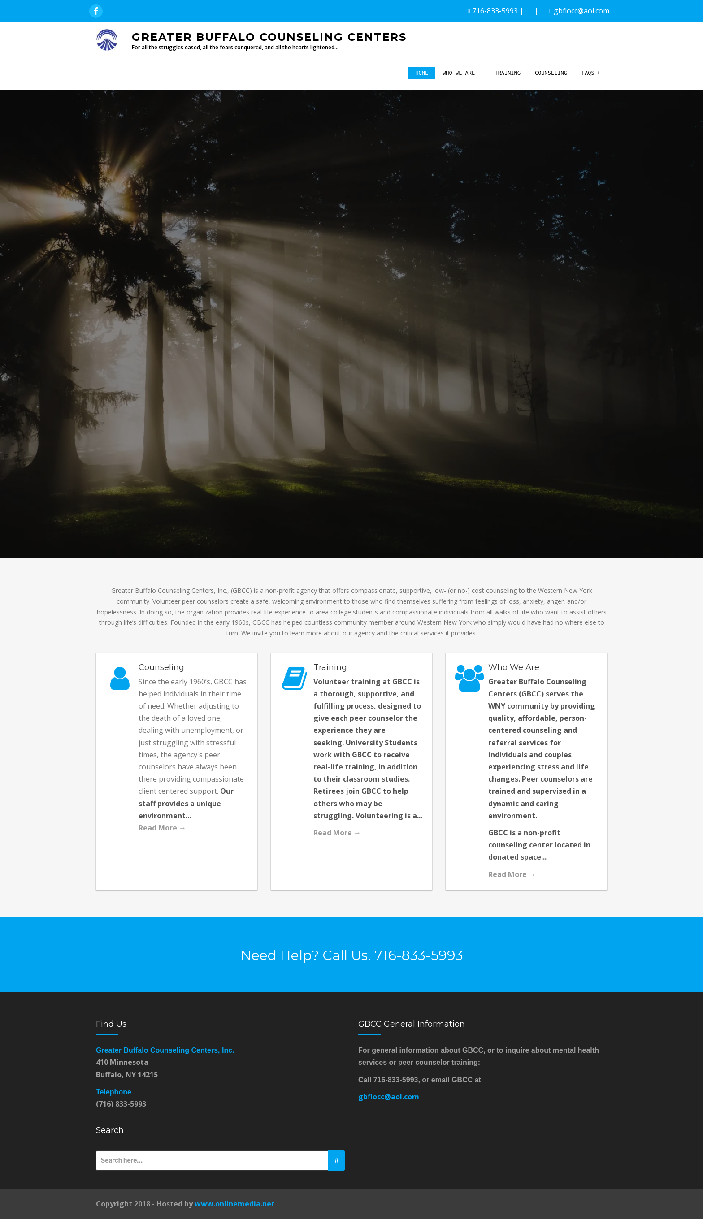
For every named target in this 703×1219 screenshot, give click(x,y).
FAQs (588, 73)
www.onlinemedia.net (235, 1204)
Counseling (551, 73)
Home (421, 73)
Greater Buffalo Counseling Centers (269, 36)
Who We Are (459, 73)
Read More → (162, 828)
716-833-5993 (495, 11)
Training (508, 73)
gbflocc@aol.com (581, 11)
